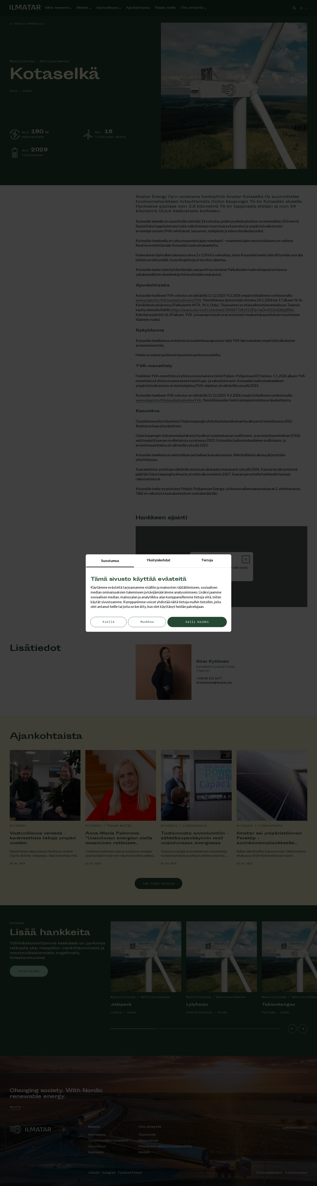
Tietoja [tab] (207, 560)
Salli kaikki (197, 622)
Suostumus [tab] (110, 561)
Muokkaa (147, 622)
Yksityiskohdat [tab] (158, 560)
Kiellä (108, 622)
